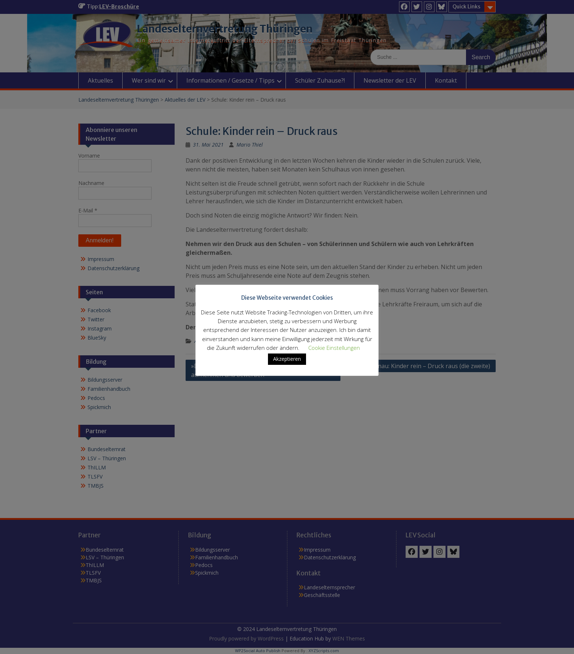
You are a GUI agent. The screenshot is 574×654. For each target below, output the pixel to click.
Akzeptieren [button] (287, 358)
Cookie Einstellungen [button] (334, 347)
